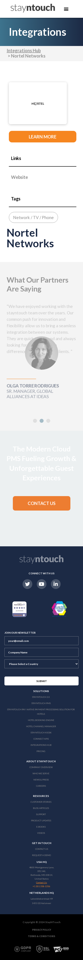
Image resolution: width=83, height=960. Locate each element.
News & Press (41, 779)
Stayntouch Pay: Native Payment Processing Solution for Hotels (41, 711)
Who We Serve (41, 773)
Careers (41, 785)
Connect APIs (41, 738)
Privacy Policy (41, 929)
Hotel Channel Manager (41, 726)
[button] (42, 421)
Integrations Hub (24, 50)
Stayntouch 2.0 (41, 697)
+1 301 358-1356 (41, 886)
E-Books (41, 826)
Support (41, 814)
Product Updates (41, 820)
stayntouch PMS (41, 703)
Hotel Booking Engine (41, 720)
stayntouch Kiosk (41, 732)
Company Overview (41, 767)
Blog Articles (41, 808)
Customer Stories (41, 801)
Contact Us (41, 849)
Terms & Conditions (41, 936)
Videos (41, 833)
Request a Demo (41, 855)
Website (19, 177)
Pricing (41, 751)
